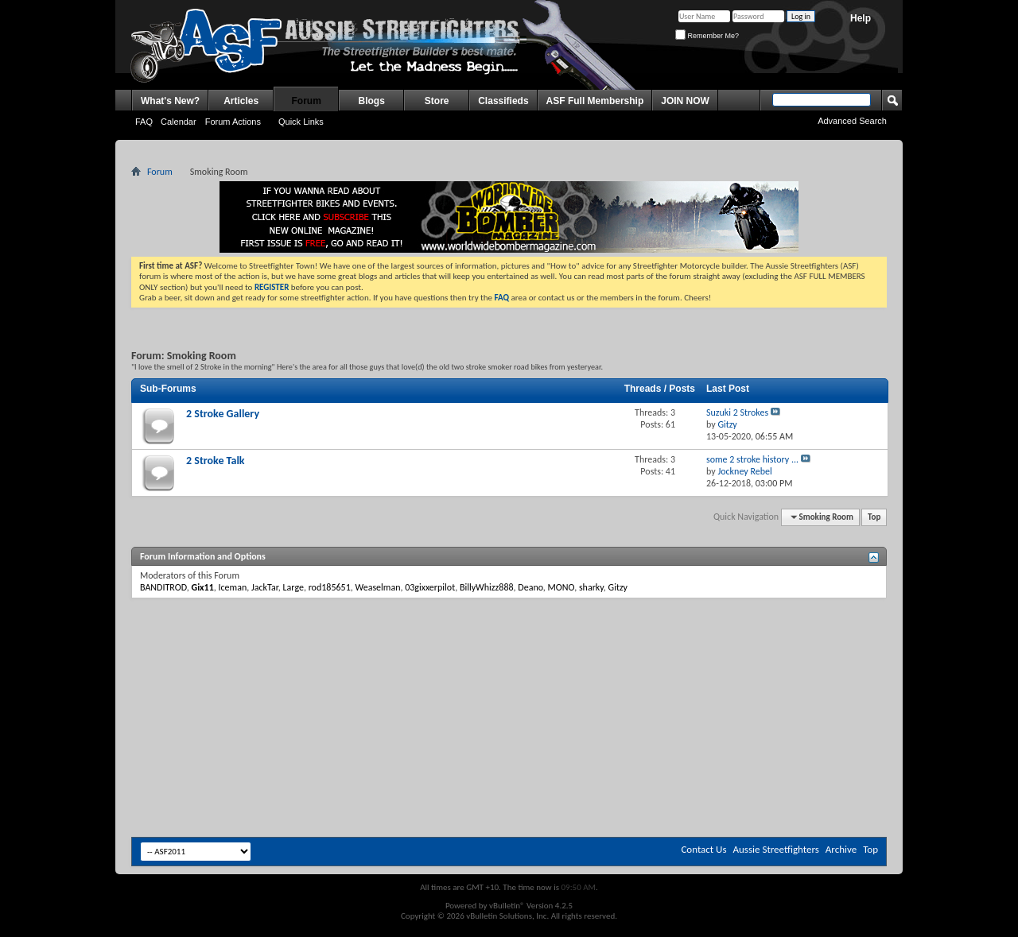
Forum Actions (233, 121)
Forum (306, 100)
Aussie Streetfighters (776, 849)
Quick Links (301, 121)
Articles (240, 100)
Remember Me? (707, 36)
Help (860, 18)
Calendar (178, 121)
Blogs (372, 100)
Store (437, 100)
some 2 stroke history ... (752, 459)
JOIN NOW (685, 100)
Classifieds (503, 100)
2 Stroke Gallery (222, 413)
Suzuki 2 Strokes (737, 412)
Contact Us (703, 849)
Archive (841, 849)
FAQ (144, 121)
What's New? (170, 100)
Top (874, 517)
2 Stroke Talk (215, 460)
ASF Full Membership (595, 100)
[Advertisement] (509, 646)
